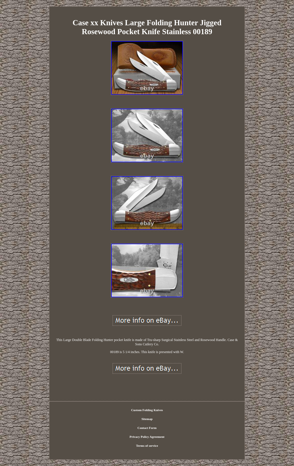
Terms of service (147, 445)
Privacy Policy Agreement (146, 436)
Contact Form (147, 428)
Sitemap (147, 419)
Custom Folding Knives (147, 410)
